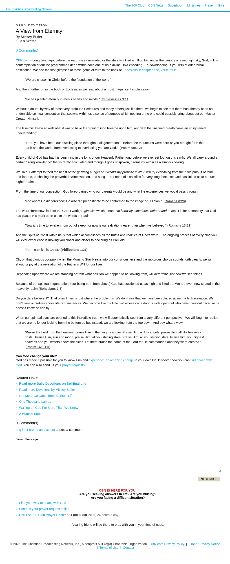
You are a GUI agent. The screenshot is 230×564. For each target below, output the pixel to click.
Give (221, 5)
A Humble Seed (30, 414)
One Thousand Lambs (35, 401)
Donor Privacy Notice (205, 544)
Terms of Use (109, 547)
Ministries (193, 5)
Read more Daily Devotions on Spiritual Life (52, 383)
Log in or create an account (35, 429)
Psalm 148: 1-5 (38, 347)
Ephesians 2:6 (50, 288)
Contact (128, 547)
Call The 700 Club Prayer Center (42, 515)
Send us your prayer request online (44, 509)
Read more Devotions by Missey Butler (47, 389)
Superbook (175, 5)
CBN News (156, 5)
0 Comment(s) (27, 50)
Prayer (209, 5)
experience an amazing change (111, 360)
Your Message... (118, 454)
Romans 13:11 (179, 225)
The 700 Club (134, 5)
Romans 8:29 (175, 201)
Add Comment (209, 479)
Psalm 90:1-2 (131, 148)
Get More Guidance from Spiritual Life (46, 396)
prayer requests (73, 365)
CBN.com (23, 60)
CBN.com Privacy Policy (167, 544)
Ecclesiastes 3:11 (115, 99)
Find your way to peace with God (42, 503)
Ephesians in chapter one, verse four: (149, 70)
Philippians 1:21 (74, 250)
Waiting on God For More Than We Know (48, 407)
